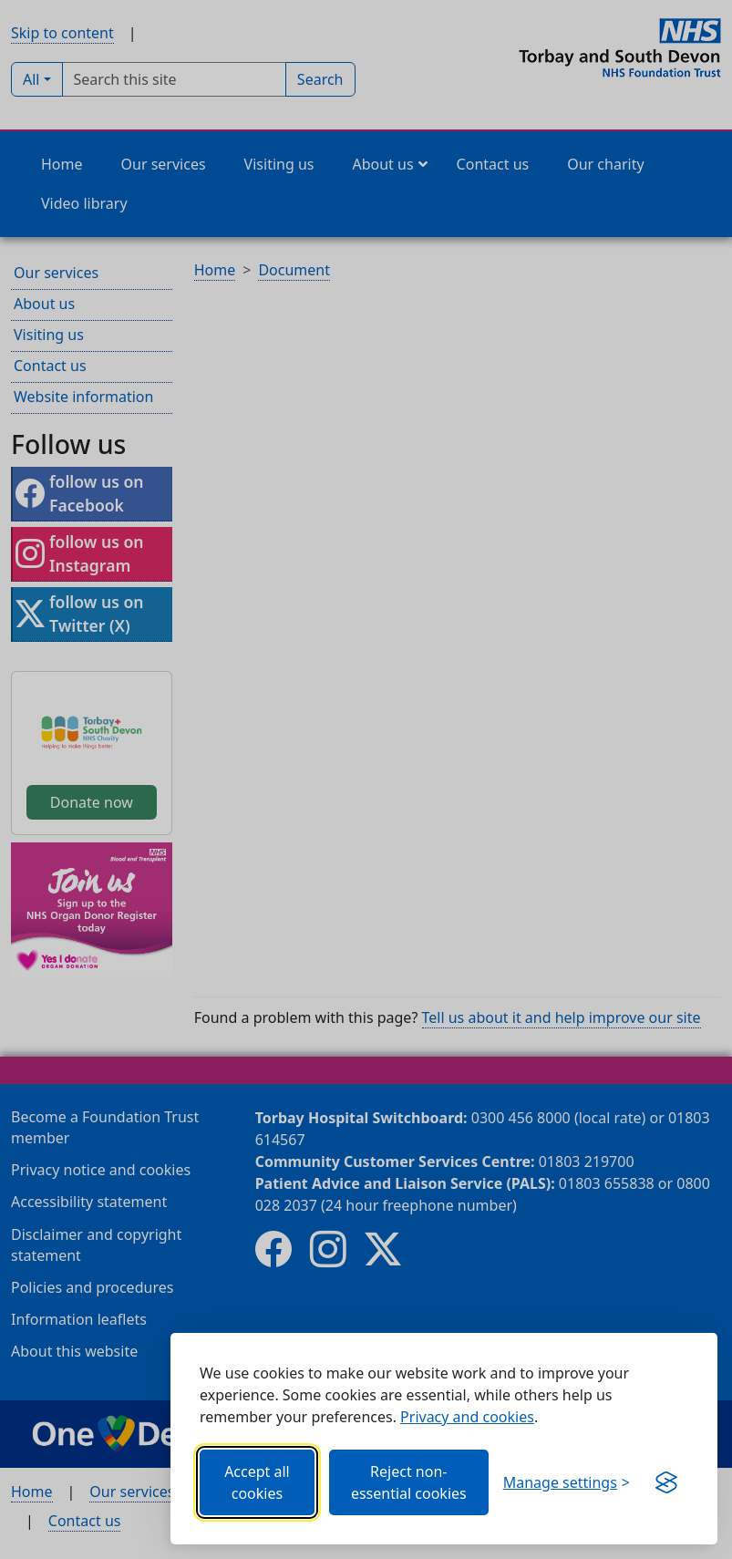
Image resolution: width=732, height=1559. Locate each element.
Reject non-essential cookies (409, 1482)
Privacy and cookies (467, 1417)
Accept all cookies (257, 1482)
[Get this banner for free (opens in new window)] (666, 1482)
